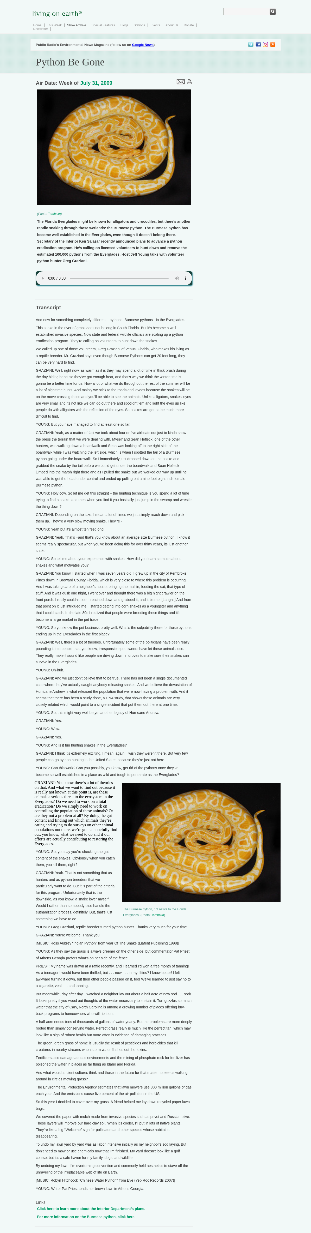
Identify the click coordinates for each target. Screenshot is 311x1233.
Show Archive (76, 25)
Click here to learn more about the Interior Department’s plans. (91, 1209)
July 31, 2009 (96, 83)
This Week (54, 25)
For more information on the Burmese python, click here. (86, 1217)
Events (155, 25)
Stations (139, 25)
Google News (143, 45)
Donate (189, 25)
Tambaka (54, 214)
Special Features (103, 25)
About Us (172, 25)
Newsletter (40, 29)
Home (37, 25)
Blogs (124, 25)
